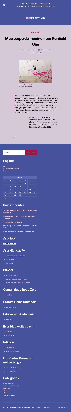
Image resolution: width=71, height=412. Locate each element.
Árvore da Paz (9, 260)
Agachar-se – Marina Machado (15, 256)
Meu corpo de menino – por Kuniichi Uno (35, 41)
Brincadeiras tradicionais (11, 386)
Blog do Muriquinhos (11, 276)
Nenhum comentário (36, 53)
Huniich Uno (18, 137)
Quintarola (8, 332)
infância (38, 32)
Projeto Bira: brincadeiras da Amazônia (17, 283)
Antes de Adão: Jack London (12, 222)
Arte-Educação (8, 384)
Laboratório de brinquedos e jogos (16, 279)
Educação (6, 388)
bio (4, 166)
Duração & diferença (11, 368)
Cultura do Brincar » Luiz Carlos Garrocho (35, 4)
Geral (32, 32)
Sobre (5, 171)
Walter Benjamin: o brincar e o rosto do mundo (18, 232)
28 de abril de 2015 (45, 50)
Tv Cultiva (8, 320)
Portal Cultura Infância (12, 352)
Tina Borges (9, 263)
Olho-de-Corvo (10, 371)
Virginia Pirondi (10, 336)
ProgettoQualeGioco (12, 307)
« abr (5, 198)
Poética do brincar (9, 395)
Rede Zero (8, 295)
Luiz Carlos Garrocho (30, 50)
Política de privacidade (11, 169)
